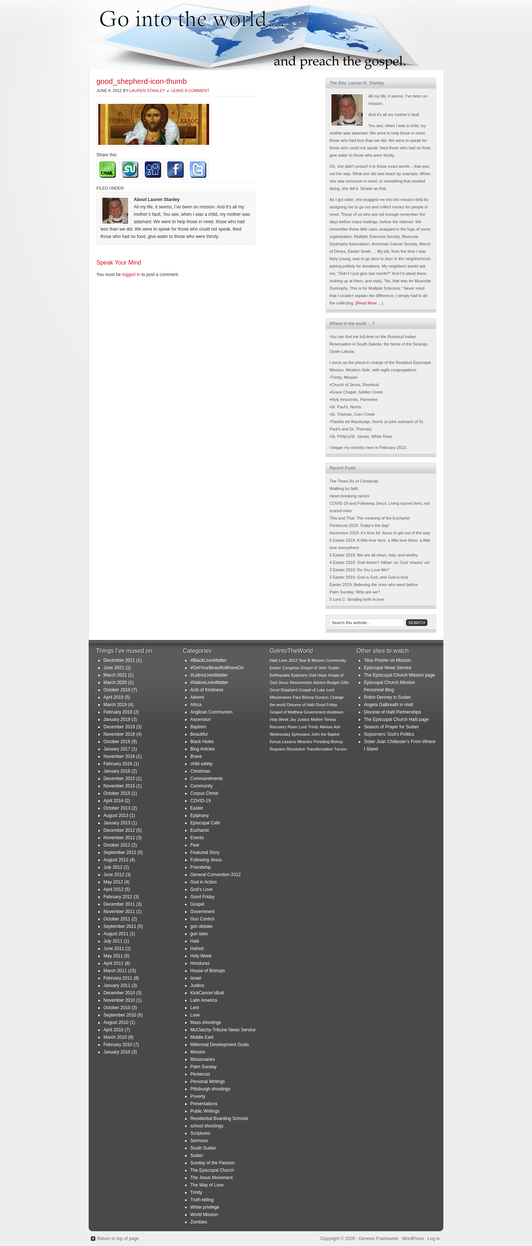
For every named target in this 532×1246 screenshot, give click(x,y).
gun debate (201, 926)
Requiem (278, 749)
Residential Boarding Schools (219, 1118)
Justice (197, 985)
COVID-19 (200, 800)
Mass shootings (205, 1022)
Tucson (340, 749)
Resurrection (301, 682)
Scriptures (200, 1133)
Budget (333, 682)
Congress (290, 667)
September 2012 (119, 852)
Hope (322, 675)
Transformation (320, 749)
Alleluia (326, 727)
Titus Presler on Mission (387, 660)
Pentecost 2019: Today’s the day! (359, 525)
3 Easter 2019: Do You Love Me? (359, 570)
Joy (293, 719)
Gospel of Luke (312, 690)
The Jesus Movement (211, 1177)
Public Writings (204, 1111)
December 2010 (119, 992)
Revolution (296, 749)
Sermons (199, 1140)
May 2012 (113, 882)
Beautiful (199, 734)
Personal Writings (207, 1081)
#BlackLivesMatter (208, 660)
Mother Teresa (323, 719)
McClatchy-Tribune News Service (223, 1029)
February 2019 (117, 712)
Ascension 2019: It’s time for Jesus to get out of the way (380, 533)
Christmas (200, 771)
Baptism (198, 726)
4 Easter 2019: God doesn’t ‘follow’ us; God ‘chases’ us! (380, 562)
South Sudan (203, 1148)
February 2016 (117, 763)
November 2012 (119, 837)
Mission (197, 1052)
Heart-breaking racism (349, 496)
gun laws (199, 933)
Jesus (284, 682)
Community (201, 786)
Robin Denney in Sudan (387, 697)
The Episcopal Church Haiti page (396, 719)
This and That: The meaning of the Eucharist (370, 518)
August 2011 (115, 933)
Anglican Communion (211, 712)
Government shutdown (323, 712)
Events (197, 837)
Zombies (198, 1222)
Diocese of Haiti (301, 704)
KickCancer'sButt (207, 992)
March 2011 (115, 970)
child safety (201, 763)
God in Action (203, 882)
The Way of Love (207, 1185)
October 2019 (116, 689)
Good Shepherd (283, 690)
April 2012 (113, 889)
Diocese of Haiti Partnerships (392, 712)
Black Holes (202, 741)
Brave (196, 756)
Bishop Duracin (315, 697)
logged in (131, 274)
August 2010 (115, 1022)
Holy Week (201, 956)
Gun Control (202, 919)
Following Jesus (206, 859)
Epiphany (199, 815)
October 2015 (116, 793)
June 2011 (113, 948)
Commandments (206, 778)
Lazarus (289, 741)
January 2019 (116, 719)
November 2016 (119, 756)
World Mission (204, 1214)
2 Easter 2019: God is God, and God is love (369, 577)
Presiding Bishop (328, 741)
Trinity (196, 1192)
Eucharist (199, 830)
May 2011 (113, 956)
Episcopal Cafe (205, 822)
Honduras (199, 963)
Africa (196, 704)
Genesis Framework (378, 1238)
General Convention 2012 (215, 874)
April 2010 (113, 1029)
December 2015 (119, 778)
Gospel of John (313, 667)
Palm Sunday (203, 1066)
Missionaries (202, 1059)
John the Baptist (325, 734)
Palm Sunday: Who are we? (355, 592)
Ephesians (300, 734)
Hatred (197, 948)
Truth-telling (202, 1199)
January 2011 (116, 985)
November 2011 (119, 911)
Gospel (197, 904)
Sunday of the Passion (212, 1162)
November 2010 (119, 1000)
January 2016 (116, 771)
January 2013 (116, 822)
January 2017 (116, 749)
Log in (433, 1238)
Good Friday (202, 896)
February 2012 (117, 896)
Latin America (203, 1000)
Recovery (278, 727)
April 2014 (113, 800)
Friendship (200, 867)
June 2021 (113, 667)
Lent (194, 1007)
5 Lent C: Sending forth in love (357, 599)
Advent (197, 697)
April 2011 (113, 963)
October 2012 (116, 845)
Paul (297, 697)
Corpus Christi (204, 793)
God (312, 675)
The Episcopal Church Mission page (399, 675)
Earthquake (280, 675)
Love (195, 1015)
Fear (195, 845)
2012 (293, 660)
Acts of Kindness (206, 689)
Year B (304, 660)
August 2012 (115, 859)
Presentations (203, 1103)
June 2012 (113, 874)
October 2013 (116, 808)
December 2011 (119, 904)
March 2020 (115, 682)
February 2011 (117, 978)
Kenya (275, 741)
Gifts (345, 682)
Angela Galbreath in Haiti (388, 704)
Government (202, 911)
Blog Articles (202, 749)
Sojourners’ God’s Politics (389, 734)
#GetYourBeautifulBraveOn (216, 667)
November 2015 (119, 786)
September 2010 (119, 1015)
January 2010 (116, 1052)
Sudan (196, 1155)
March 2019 (115, 704)
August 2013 (115, 815)
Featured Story (204, 852)
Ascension (200, 719)
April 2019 (113, 697)
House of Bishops (207, 970)
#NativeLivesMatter (209, 682)
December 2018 (119, 726)
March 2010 (115, 1037)
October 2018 (116, 741)
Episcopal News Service (388, 667)
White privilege (204, 1207)
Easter (196, 808)
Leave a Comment (190, 90)
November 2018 (119, 734)
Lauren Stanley (147, 90)
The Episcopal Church (212, 1170)
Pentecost (200, 1074)
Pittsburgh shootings (210, 1089)
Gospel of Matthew (286, 712)
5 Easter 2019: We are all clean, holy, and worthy (374, 555)
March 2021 (115, 675)
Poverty (197, 1096)
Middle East (202, 1037)
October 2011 (116, 919)
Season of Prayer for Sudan (391, 726)
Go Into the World (266, 35)
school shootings (206, 1125)
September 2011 (119, 926)
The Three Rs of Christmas (354, 481)
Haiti (194, 941)
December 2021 (119, 660)
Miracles (304, 741)
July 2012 (112, 867)
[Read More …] (369, 303)
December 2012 (119, 830)
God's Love (201, 889)
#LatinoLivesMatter (209, 675)
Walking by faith (344, 488)
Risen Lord (297, 727)
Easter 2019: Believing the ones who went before (374, 584)
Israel (195, 978)
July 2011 (112, 941)
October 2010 (116, 1007)
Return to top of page (118, 1238)
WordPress (413, 1238)
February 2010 (117, 1044)
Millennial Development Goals (219, 1044)
